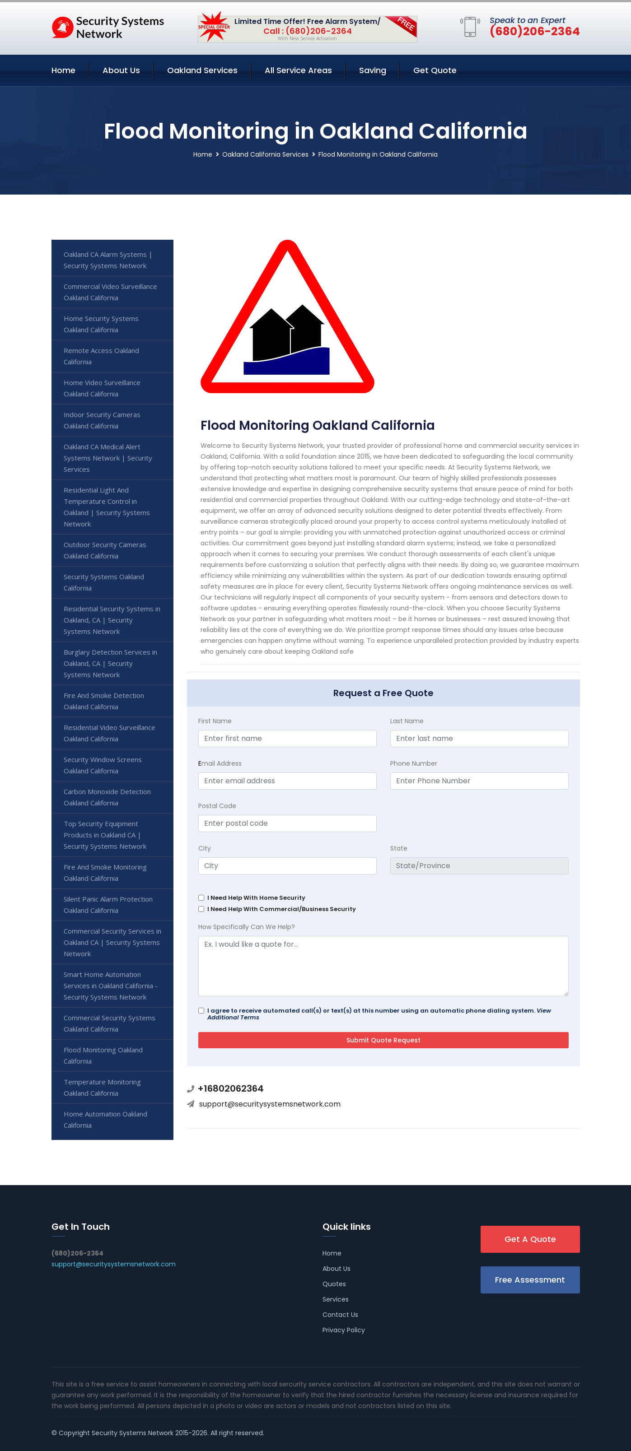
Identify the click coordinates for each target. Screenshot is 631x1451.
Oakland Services (202, 70)
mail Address (220, 763)
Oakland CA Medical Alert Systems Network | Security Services (108, 458)
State (398, 848)
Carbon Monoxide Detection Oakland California (107, 797)
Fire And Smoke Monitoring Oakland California (105, 872)
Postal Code (217, 805)
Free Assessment (530, 1279)
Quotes (334, 1283)
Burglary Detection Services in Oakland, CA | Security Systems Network (110, 663)
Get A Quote (530, 1239)
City (204, 848)
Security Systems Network (132, 1432)
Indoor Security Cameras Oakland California (102, 420)
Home (63, 70)
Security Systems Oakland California (104, 582)
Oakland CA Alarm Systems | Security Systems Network (108, 260)
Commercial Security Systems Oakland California (109, 1023)
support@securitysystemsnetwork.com (270, 1104)
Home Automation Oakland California (105, 1119)
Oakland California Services (265, 154)
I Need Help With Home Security (256, 897)
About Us (121, 70)
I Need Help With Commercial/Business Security (281, 909)
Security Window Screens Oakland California (103, 765)
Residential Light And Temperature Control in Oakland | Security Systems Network (107, 506)
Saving (372, 70)
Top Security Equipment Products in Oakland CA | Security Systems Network (105, 835)
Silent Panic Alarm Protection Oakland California (108, 904)
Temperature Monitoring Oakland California (102, 1087)
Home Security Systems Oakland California (101, 324)
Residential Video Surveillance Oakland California (109, 733)
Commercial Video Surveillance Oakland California (110, 292)
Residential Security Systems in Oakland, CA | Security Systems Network (112, 620)
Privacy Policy (344, 1330)
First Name (215, 721)
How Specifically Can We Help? (246, 926)
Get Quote (435, 70)
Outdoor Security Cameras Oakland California (105, 550)
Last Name (407, 721)
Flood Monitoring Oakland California (103, 1055)
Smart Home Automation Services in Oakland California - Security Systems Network (111, 985)
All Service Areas (298, 70)
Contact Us (340, 1314)
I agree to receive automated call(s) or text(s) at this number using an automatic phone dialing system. (379, 1014)
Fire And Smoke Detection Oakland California (104, 701)
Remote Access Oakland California (101, 356)
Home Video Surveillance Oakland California (102, 388)
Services (336, 1299)
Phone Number (413, 763)
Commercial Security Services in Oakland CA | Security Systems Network (112, 942)
